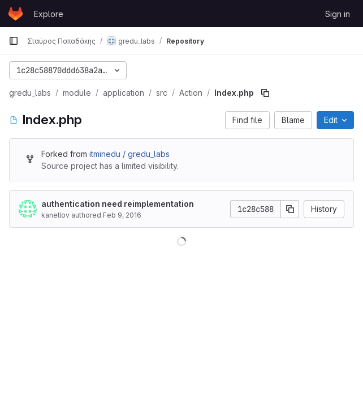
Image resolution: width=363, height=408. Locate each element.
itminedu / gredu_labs (129, 154)
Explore (48, 14)
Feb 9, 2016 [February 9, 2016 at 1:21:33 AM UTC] (122, 215)
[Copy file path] (265, 93)
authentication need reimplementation (117, 204)
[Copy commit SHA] (290, 209)
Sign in (337, 14)
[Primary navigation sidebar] (14, 41)
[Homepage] (15, 14)
